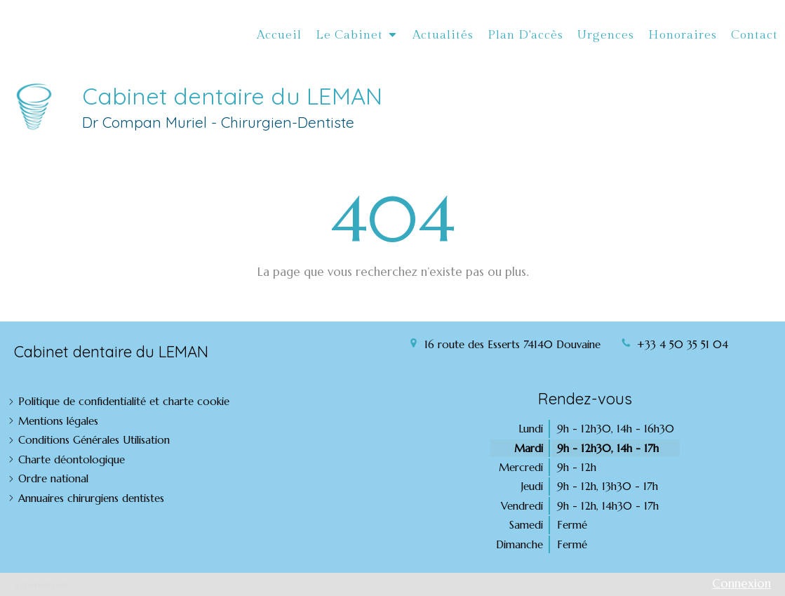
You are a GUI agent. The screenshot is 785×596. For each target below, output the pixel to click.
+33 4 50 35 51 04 (682, 344)
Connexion (741, 583)
